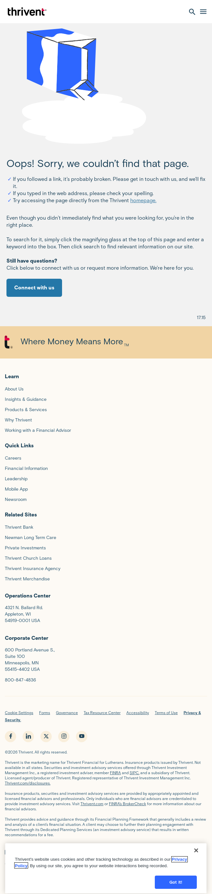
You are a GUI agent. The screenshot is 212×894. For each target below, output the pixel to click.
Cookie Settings (19, 712)
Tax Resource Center (102, 712)
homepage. (143, 200)
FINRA (115, 772)
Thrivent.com (91, 803)
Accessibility (137, 712)
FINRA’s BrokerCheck (127, 803)
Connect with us (34, 288)
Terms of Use (166, 712)
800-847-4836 (20, 680)
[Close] (196, 881)
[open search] (192, 11)
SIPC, (134, 772)
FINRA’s (94, 863)
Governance (67, 712)
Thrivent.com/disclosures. (27, 783)
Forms (44, 712)
